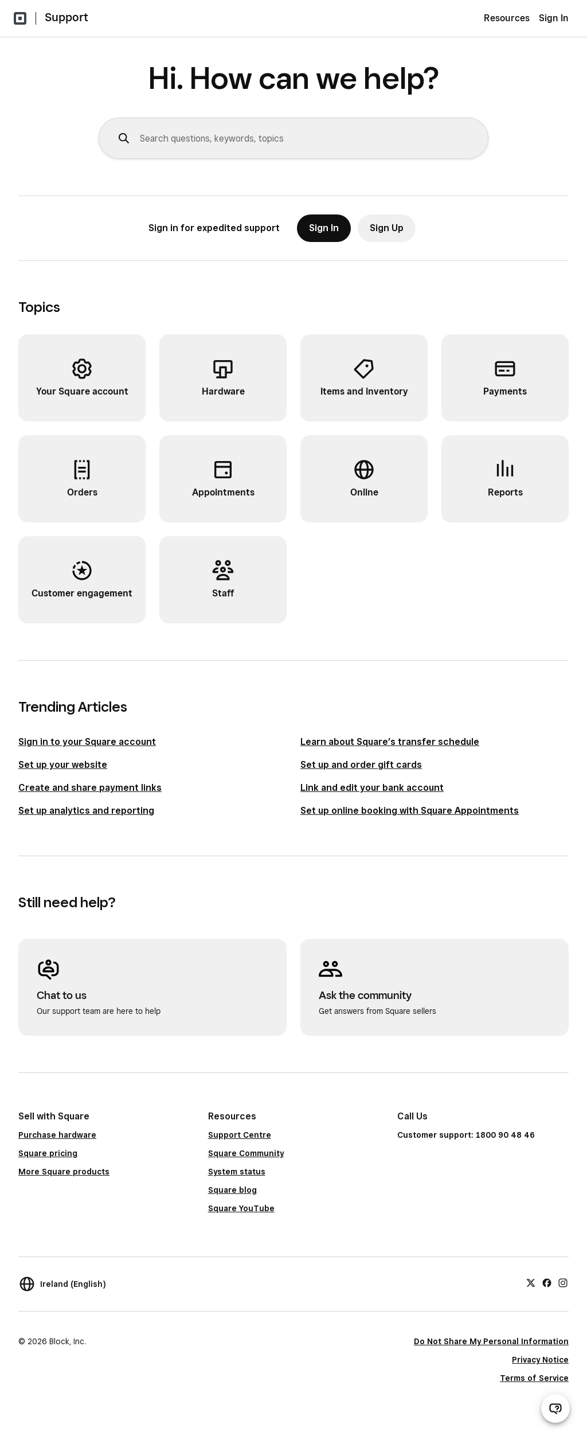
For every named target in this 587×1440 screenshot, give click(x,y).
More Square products (63, 1171)
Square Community (246, 1153)
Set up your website (62, 764)
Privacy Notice (540, 1359)
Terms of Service (534, 1378)
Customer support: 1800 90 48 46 (466, 1134)
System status (236, 1171)
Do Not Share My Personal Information (491, 1341)
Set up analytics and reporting (86, 810)
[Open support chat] (555, 1408)
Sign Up (387, 228)
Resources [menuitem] (507, 18)
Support (66, 17)
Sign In (554, 18)
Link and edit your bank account (372, 787)
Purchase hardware (57, 1134)
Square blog (232, 1190)
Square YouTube (241, 1208)
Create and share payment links (90, 787)
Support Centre (239, 1134)
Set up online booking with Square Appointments (409, 810)
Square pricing (47, 1153)
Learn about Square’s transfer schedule (389, 741)
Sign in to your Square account (87, 741)
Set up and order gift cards (361, 764)
